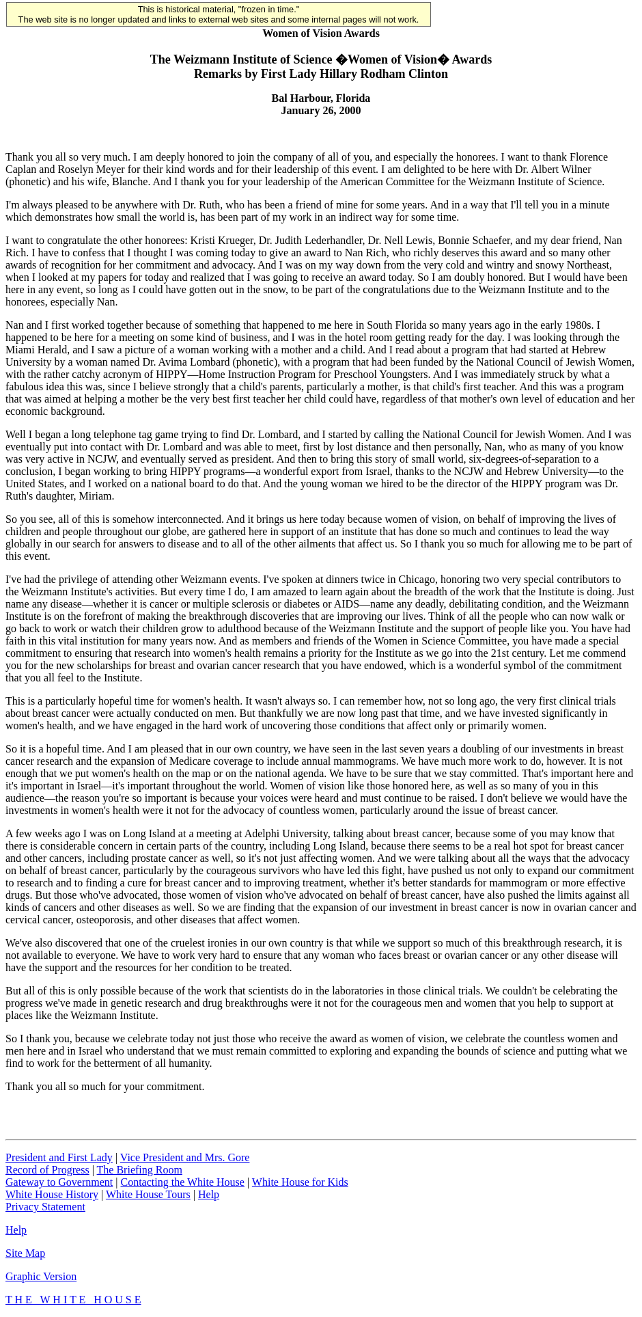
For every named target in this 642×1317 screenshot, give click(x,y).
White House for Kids (300, 1182)
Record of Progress (47, 1170)
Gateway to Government (59, 1182)
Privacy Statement (45, 1206)
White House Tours (148, 1194)
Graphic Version (40, 1276)
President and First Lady (59, 1157)
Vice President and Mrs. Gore (185, 1157)
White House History (51, 1194)
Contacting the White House (182, 1182)
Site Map (25, 1253)
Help (208, 1194)
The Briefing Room (139, 1170)
